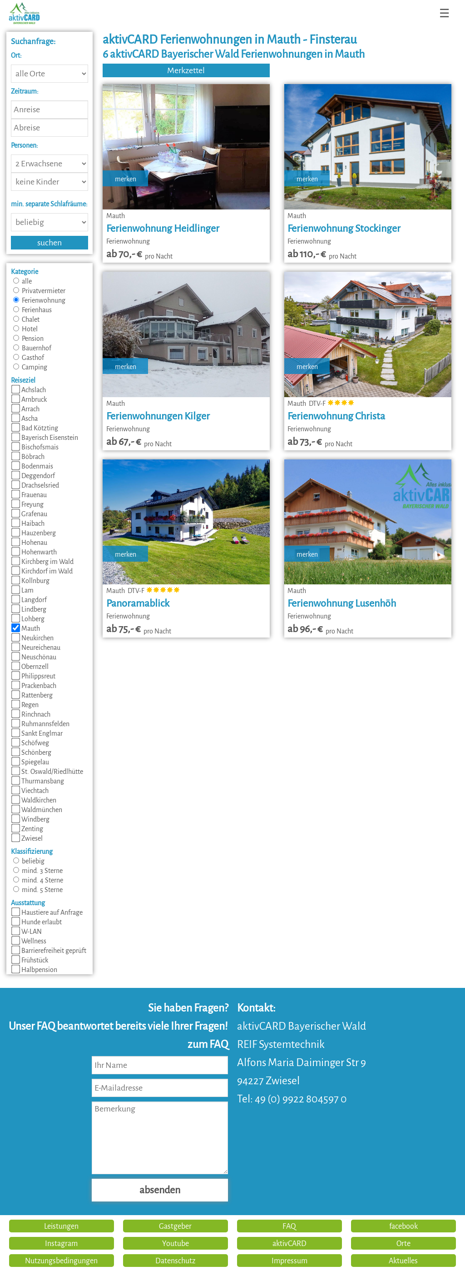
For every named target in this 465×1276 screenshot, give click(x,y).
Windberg (30, 819)
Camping (30, 367)
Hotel (25, 329)
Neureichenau (35, 647)
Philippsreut (33, 676)
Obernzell (30, 666)
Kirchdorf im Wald (42, 571)
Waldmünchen (36, 809)
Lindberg (28, 609)
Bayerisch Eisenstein (44, 437)
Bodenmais (32, 466)
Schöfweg (30, 743)
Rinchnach (30, 714)
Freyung (27, 504)
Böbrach (28, 456)
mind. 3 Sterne (38, 870)
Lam (22, 590)
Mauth (25, 628)
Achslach (28, 390)
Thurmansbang (37, 781)
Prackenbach (33, 685)
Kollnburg (30, 580)
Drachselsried (35, 485)
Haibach (28, 523)
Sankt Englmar (37, 733)
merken (125, 179)
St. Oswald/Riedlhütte (47, 771)
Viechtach (30, 790)
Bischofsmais (35, 447)
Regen (25, 704)
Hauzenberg (33, 533)
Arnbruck (29, 399)
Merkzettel (186, 70)
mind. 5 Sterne (38, 889)
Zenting (27, 828)
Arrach (25, 409)
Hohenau (29, 542)
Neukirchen (32, 638)
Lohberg (28, 619)
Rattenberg (32, 695)
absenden (159, 1190)
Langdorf (29, 599)
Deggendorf (33, 475)
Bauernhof (32, 348)
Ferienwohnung (39, 300)
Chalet (26, 319)
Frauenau (29, 494)
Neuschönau (33, 657)
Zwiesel (27, 838)
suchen (49, 242)
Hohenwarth (34, 552)
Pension (28, 338)
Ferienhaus (32, 310)
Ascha (24, 418)
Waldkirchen (33, 800)
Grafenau (29, 514)
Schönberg (31, 752)
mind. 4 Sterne (38, 880)
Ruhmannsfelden (40, 724)
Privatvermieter (39, 290)
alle (22, 281)
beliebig (29, 861)
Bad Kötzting (34, 428)
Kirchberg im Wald (42, 561)
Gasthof (28, 357)
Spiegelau (30, 762)
